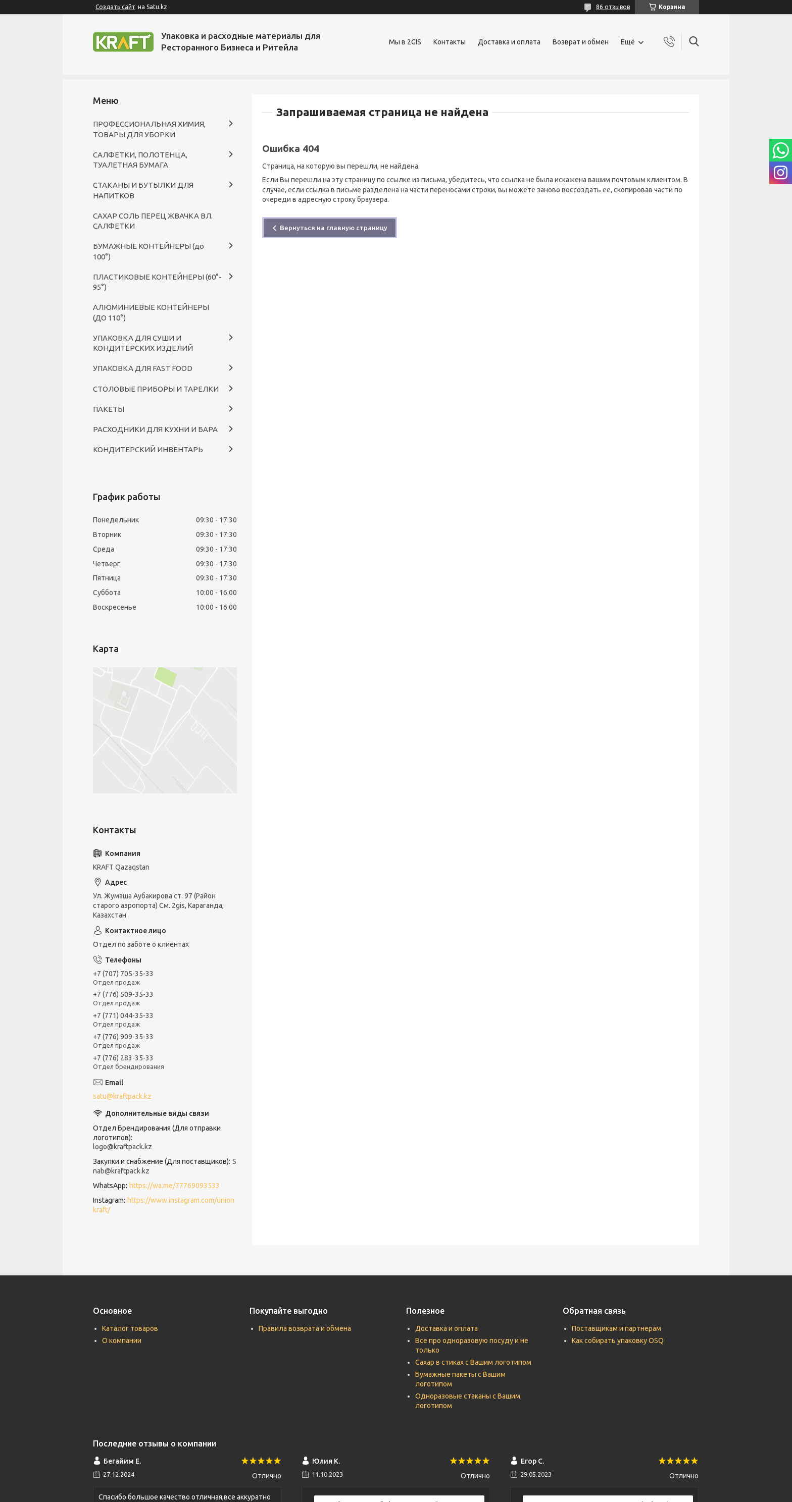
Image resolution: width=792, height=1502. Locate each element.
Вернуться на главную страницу (333, 227)
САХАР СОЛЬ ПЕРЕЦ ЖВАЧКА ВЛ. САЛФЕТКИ (153, 220)
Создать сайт (115, 7)
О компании (121, 1340)
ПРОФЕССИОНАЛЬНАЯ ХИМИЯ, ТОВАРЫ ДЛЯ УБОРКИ (149, 129)
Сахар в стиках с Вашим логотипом (473, 1362)
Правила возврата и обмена (305, 1328)
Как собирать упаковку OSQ (618, 1340)
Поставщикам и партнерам (616, 1328)
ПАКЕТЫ (108, 409)
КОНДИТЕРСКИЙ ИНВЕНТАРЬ (148, 449)
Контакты (449, 42)
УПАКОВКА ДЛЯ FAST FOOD (142, 368)
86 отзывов (613, 7)
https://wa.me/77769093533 (174, 1186)
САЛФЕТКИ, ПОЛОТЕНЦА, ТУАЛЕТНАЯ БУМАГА (140, 159)
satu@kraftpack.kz (122, 1096)
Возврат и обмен (581, 42)
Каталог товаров (130, 1328)
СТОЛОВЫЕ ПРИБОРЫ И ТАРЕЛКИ (156, 389)
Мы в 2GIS (405, 42)
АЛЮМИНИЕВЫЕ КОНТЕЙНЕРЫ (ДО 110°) (151, 312)
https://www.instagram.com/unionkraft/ (163, 1205)
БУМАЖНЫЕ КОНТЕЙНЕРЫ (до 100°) (148, 251)
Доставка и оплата (509, 42)
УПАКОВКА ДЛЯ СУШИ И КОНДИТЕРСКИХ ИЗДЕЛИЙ (143, 343)
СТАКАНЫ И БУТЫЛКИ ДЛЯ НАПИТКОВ (143, 190)
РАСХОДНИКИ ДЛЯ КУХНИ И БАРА (155, 429)
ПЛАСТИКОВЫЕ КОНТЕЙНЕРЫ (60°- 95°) (157, 282)
